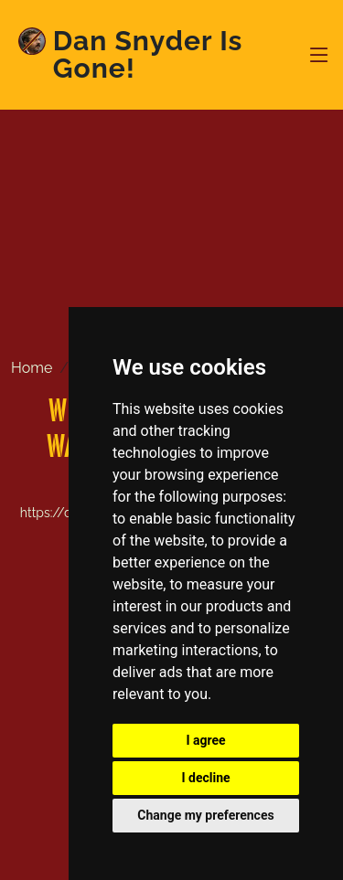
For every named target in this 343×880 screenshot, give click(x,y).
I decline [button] (205, 777)
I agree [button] (205, 740)
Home (31, 367)
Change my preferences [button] (205, 815)
